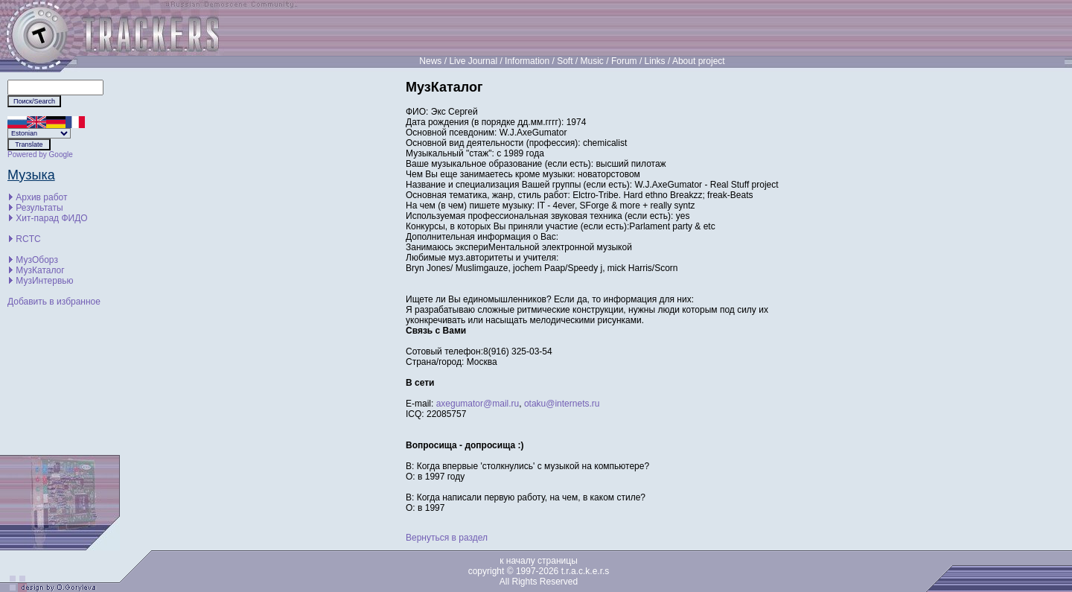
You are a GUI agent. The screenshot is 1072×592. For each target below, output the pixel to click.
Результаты (39, 208)
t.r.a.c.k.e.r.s (585, 571)
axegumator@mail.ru (478, 403)
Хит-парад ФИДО (51, 218)
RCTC (28, 239)
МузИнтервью (44, 281)
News (430, 61)
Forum (624, 61)
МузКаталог (40, 270)
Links (655, 61)
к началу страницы (539, 561)
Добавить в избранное (53, 301)
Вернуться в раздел (447, 537)
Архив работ (41, 197)
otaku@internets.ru (562, 403)
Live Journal (473, 61)
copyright (486, 571)
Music (592, 61)
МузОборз (37, 260)
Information (527, 61)
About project (698, 61)
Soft (564, 61)
